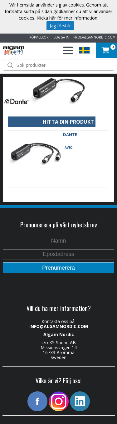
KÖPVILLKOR (38, 37)
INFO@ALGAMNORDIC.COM (93, 37)
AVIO (69, 147)
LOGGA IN (60, 37)
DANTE (70, 134)
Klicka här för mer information (67, 18)
